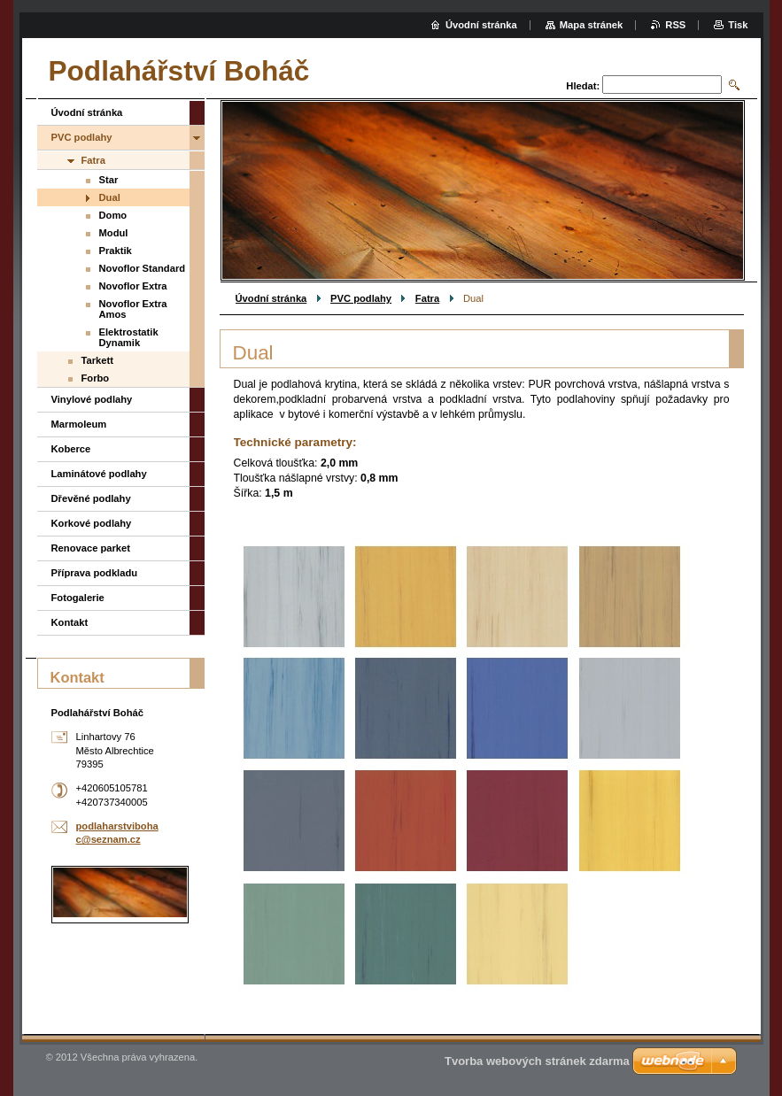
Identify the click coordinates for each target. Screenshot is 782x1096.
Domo (113, 215)
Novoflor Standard (142, 268)
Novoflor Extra (133, 286)
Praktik (115, 250)
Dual (109, 197)
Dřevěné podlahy (91, 498)
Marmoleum (79, 424)
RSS (675, 24)
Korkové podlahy (91, 523)
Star (109, 179)
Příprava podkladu (94, 572)
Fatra (427, 298)
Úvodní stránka (271, 298)
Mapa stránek (591, 24)
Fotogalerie (78, 597)
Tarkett (97, 360)
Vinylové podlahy (92, 399)
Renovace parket (91, 548)
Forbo (95, 378)
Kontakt (70, 622)
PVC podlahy (360, 298)
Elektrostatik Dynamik (129, 337)
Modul (113, 233)
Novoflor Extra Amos (133, 309)
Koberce (71, 449)
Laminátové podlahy (99, 473)
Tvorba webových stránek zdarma (537, 1061)
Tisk (737, 24)
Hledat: (583, 86)
